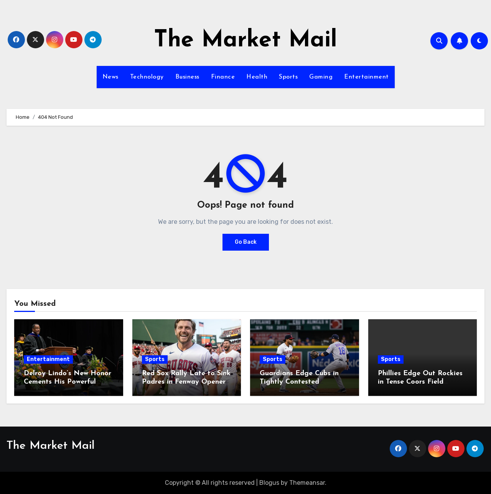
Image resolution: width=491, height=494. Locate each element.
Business (187, 77)
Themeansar (307, 482)
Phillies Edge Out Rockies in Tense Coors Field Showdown (420, 382)
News (110, 77)
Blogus (269, 482)
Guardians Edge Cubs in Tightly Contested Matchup (299, 382)
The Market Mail (245, 40)
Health (256, 77)
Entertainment (366, 77)
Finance (223, 77)
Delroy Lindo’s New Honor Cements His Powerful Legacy (67, 382)
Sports (288, 77)
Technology (147, 77)
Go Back (246, 242)
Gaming (321, 77)
